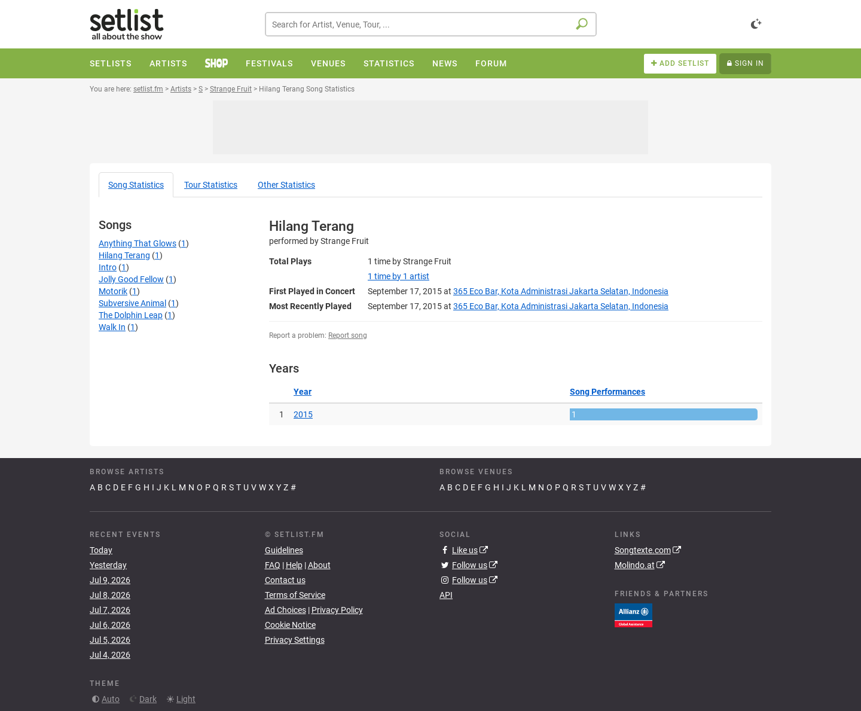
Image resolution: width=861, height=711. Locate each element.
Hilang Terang (124, 255)
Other (286, 185)
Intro (108, 267)
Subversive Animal (132, 303)
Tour (210, 185)
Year (303, 391)
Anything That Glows (137, 243)
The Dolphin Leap (131, 315)
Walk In (112, 327)
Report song (347, 335)
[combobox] (431, 24)
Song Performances (607, 391)
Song (136, 185)
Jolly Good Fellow (131, 279)
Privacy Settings (295, 640)
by (398, 276)
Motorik (113, 291)
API (446, 595)
